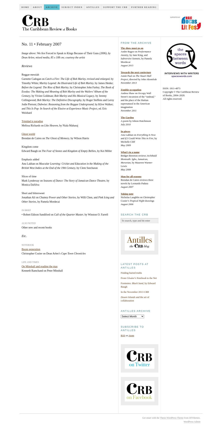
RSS (123, 335)
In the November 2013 (135, 291)
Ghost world (28, 134)
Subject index (72, 7)
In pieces (125, 131)
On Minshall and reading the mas (39, 266)
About (37, 7)
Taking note (127, 193)
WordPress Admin (192, 421)
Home (25, 7)
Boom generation (31, 249)
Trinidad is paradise (32, 121)
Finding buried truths (131, 272)
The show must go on (132, 48)
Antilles (93, 7)
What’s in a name (130, 152)
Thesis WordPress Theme (171, 418)
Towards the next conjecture (136, 72)
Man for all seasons (131, 176)
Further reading (144, 7)
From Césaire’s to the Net (139, 278)
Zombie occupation (131, 89)
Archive (52, 7)
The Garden (127, 117)
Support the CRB (115, 7)
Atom (131, 335)
